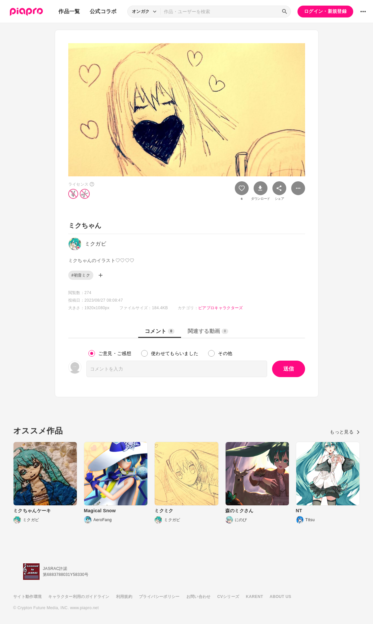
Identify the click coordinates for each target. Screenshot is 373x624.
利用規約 (124, 596)
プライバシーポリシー (159, 596)
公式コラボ (103, 11)
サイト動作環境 (27, 596)
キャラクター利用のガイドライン (78, 596)
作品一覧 (69, 11)
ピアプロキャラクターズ (220, 308)
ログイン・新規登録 (325, 11)
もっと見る (345, 431)
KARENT (254, 596)
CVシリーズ (228, 596)
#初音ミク (81, 275)
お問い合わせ (198, 596)
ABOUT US (280, 596)
